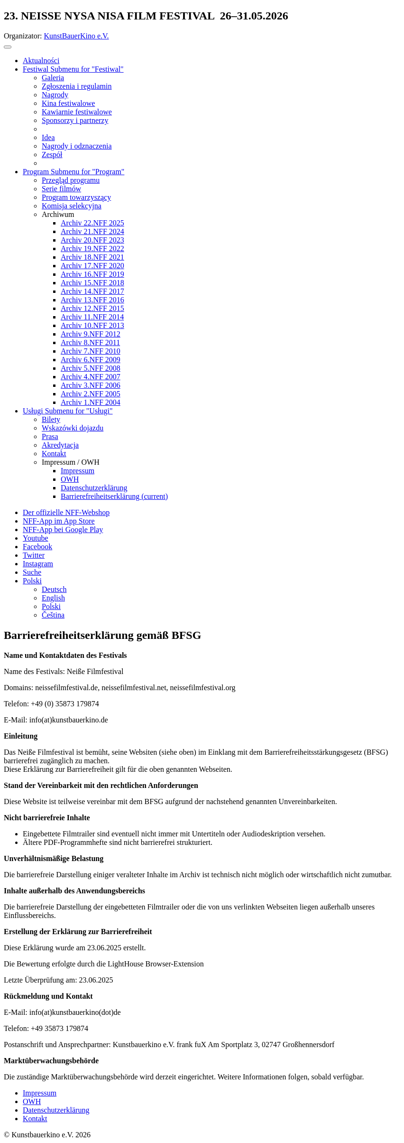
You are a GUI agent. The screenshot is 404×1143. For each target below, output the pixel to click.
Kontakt (35, 1119)
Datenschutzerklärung (56, 1110)
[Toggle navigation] (7, 47)
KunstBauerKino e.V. (76, 36)
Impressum (39, 1093)
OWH (32, 1101)
